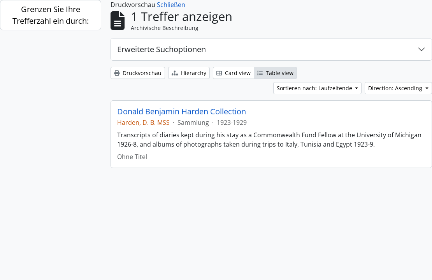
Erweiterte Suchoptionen (161, 49)
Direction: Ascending (396, 88)
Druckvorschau (138, 73)
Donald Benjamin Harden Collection (181, 111)
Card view (233, 73)
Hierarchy (189, 73)
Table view (275, 73)
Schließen (171, 4)
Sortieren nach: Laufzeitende (315, 88)
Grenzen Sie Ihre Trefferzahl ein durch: (50, 15)
